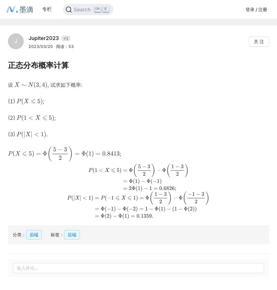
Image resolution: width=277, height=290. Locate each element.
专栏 (47, 9)
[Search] (88, 9)
